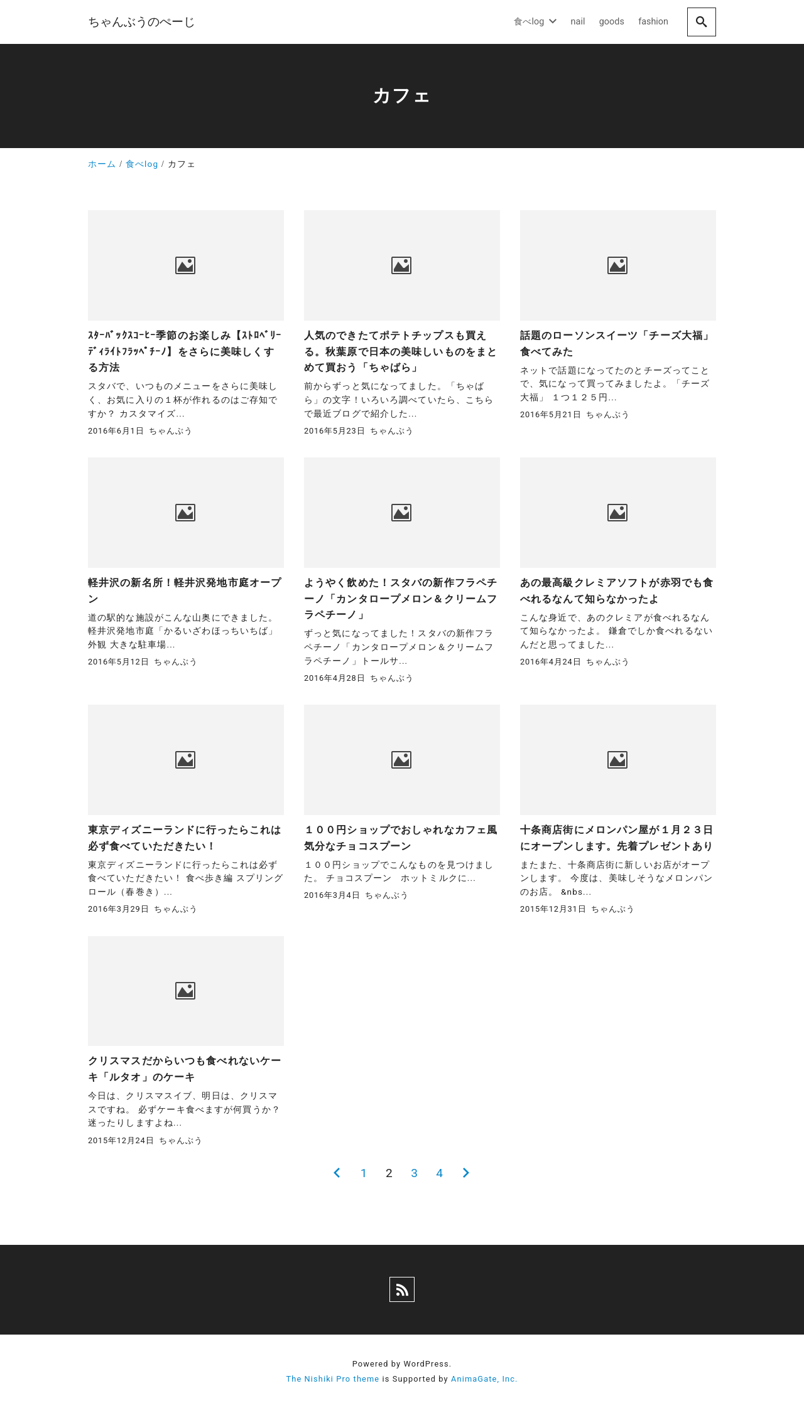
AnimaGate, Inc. (484, 1379)
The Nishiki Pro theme (332, 1379)
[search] (701, 22)
